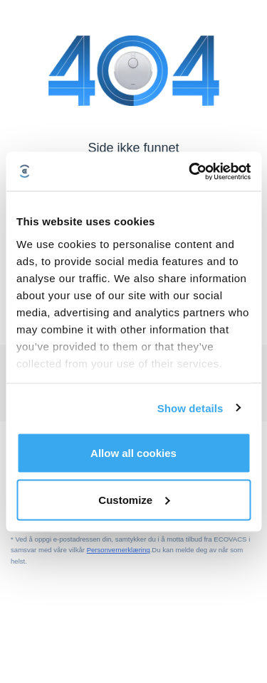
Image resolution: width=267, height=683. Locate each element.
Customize (133, 499)
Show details (190, 408)
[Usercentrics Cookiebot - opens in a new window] (190, 171)
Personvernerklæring (118, 550)
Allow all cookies (133, 453)
